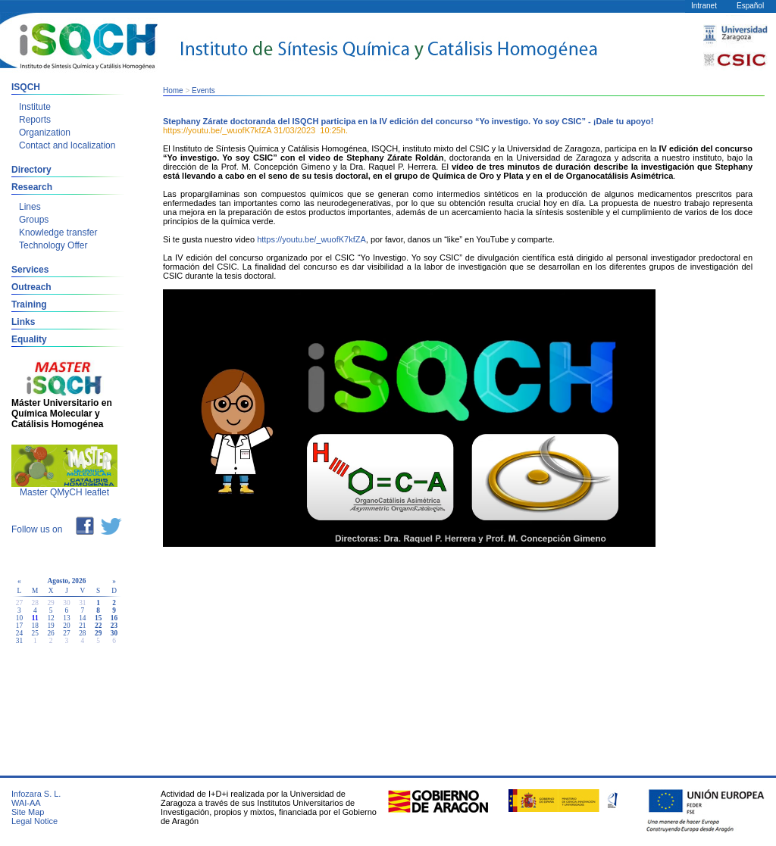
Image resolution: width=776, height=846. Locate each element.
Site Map (27, 811)
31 (19, 641)
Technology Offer (53, 245)
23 (114, 625)
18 (35, 625)
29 (98, 633)
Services (29, 269)
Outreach (31, 287)
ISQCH (25, 87)
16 (114, 618)
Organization (44, 132)
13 (66, 618)
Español (750, 6)
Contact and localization (67, 145)
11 (35, 618)
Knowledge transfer (58, 232)
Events (203, 90)
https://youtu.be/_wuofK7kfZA (311, 239)
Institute (35, 106)
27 (66, 633)
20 (66, 625)
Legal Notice (34, 821)
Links (23, 322)
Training (29, 304)
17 (19, 625)
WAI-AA (26, 802)
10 (19, 618)
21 (82, 625)
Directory (31, 169)
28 (82, 633)
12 (50, 618)
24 (19, 633)
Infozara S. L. (36, 793)
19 (50, 625)
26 (50, 633)
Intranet (704, 6)
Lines (30, 206)
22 (98, 625)
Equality (29, 339)
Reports (35, 119)
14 (82, 618)
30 (114, 633)
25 (35, 633)
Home (173, 90)
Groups (33, 219)
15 (98, 618)
